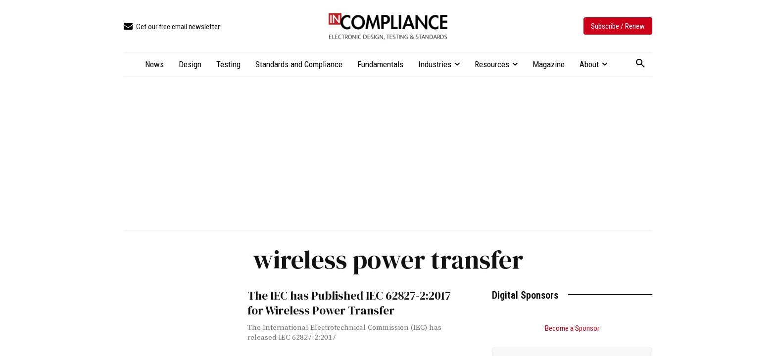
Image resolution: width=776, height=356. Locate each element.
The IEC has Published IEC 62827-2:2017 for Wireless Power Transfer (348, 301)
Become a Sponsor (572, 328)
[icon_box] (172, 27)
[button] (640, 64)
